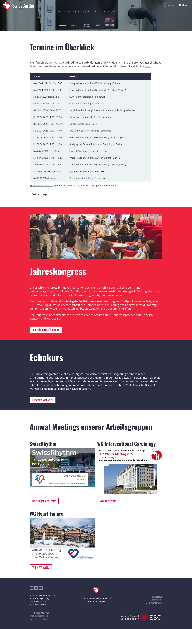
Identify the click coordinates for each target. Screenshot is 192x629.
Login (170, 5)
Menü (183, 5)
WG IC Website (108, 501)
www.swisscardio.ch (39, 619)
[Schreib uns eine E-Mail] (41, 588)
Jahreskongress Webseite (45, 329)
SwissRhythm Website (44, 501)
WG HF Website (40, 567)
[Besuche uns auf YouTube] (32, 588)
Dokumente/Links (154, 602)
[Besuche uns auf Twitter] (36, 588)
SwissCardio (23, 5)
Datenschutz (156, 599)
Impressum (157, 596)
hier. (148, 66)
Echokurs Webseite (42, 400)
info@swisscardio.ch (39, 615)
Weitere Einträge (39, 194)
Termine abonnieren (42, 185)
